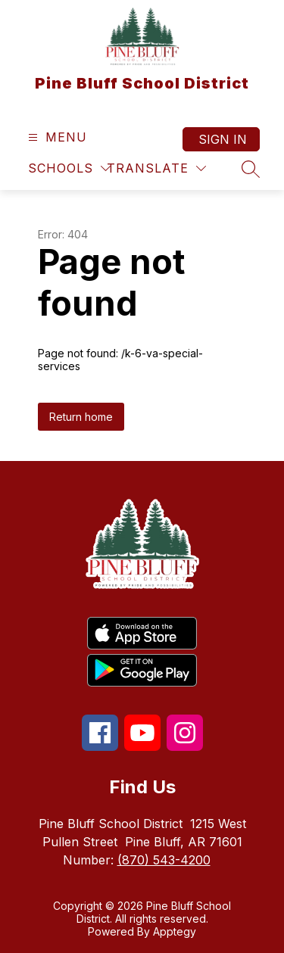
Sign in (222, 139)
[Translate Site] (156, 168)
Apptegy (174, 931)
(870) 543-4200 (164, 859)
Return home (81, 416)
